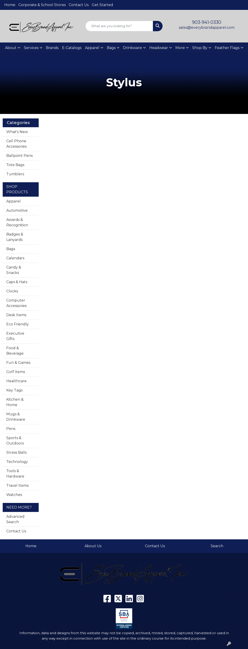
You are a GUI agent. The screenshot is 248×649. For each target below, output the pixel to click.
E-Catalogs (71, 48)
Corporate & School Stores (42, 5)
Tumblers (15, 174)
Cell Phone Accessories (16, 144)
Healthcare (16, 381)
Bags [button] (111, 48)
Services (31, 48)
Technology (17, 462)
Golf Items (15, 372)
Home (9, 5)
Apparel (13, 201)
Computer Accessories (16, 303)
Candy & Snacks (13, 270)
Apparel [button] (92, 48)
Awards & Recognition (17, 222)
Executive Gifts (15, 336)
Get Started (102, 5)
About (10, 48)
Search (217, 546)
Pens (10, 429)
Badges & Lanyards (14, 237)
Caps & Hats (16, 282)
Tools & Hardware (15, 473)
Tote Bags (15, 165)
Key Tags (14, 390)
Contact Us (79, 5)
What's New (17, 132)
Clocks (12, 291)
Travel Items (17, 485)
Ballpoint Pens (19, 155)
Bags (10, 249)
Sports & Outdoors (15, 440)
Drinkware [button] (132, 48)
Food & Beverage (15, 351)
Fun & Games (18, 362)
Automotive (17, 210)
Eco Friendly (17, 324)
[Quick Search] (119, 26)
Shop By (199, 48)
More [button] (180, 48)
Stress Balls (16, 452)
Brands (52, 48)
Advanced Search (15, 519)
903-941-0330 (206, 22)
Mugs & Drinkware (15, 417)
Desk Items (16, 315)
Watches (14, 495)
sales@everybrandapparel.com (207, 27)
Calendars (15, 258)
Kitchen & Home (15, 402)
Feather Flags (227, 48)
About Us (93, 546)
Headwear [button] (158, 48)
